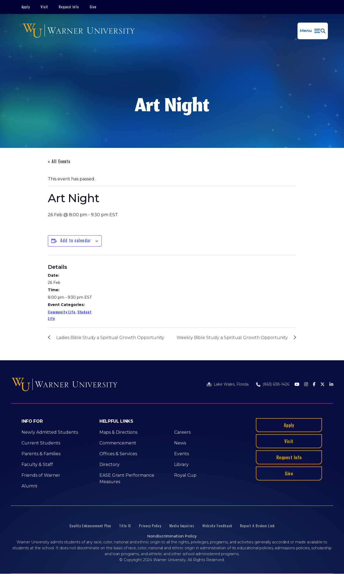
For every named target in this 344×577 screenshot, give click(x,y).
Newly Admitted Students (50, 432)
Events (181, 453)
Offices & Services (118, 453)
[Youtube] (297, 384)
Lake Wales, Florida (231, 384)
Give (93, 6)
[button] (313, 31)
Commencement (117, 443)
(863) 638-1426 (276, 384)
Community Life (62, 312)
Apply (26, 6)
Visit (44, 6)
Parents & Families (41, 453)
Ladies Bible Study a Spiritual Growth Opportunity (110, 337)
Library (181, 464)
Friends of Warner (41, 475)
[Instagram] (306, 384)
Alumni (29, 486)
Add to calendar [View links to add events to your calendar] (75, 240)
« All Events (59, 161)
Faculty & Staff (37, 464)
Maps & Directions (118, 432)
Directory (109, 464)
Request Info (69, 6)
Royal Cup (185, 475)
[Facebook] (314, 384)
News (180, 443)
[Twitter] (322, 384)
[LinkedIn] (331, 384)
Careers (182, 432)
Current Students (41, 443)
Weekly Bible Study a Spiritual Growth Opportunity (232, 337)
